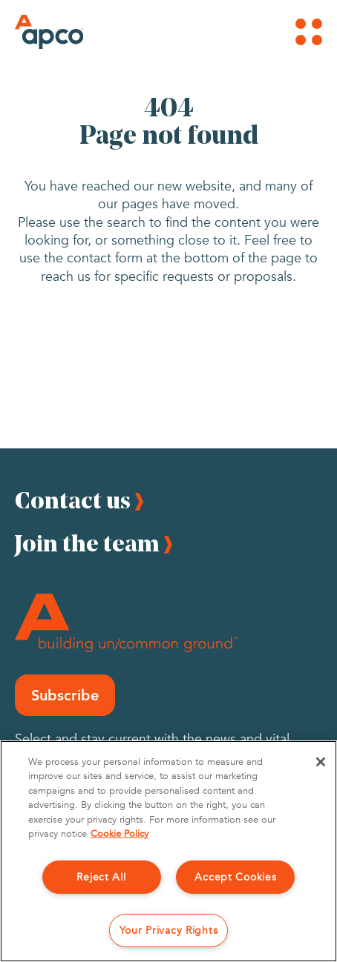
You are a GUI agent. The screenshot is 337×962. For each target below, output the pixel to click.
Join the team (87, 543)
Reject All (100, 877)
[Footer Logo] (126, 623)
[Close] (320, 762)
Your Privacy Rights (169, 930)
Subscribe (65, 695)
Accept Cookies (235, 877)
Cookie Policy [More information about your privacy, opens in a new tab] (119, 833)
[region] (168, 851)
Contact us (73, 500)
